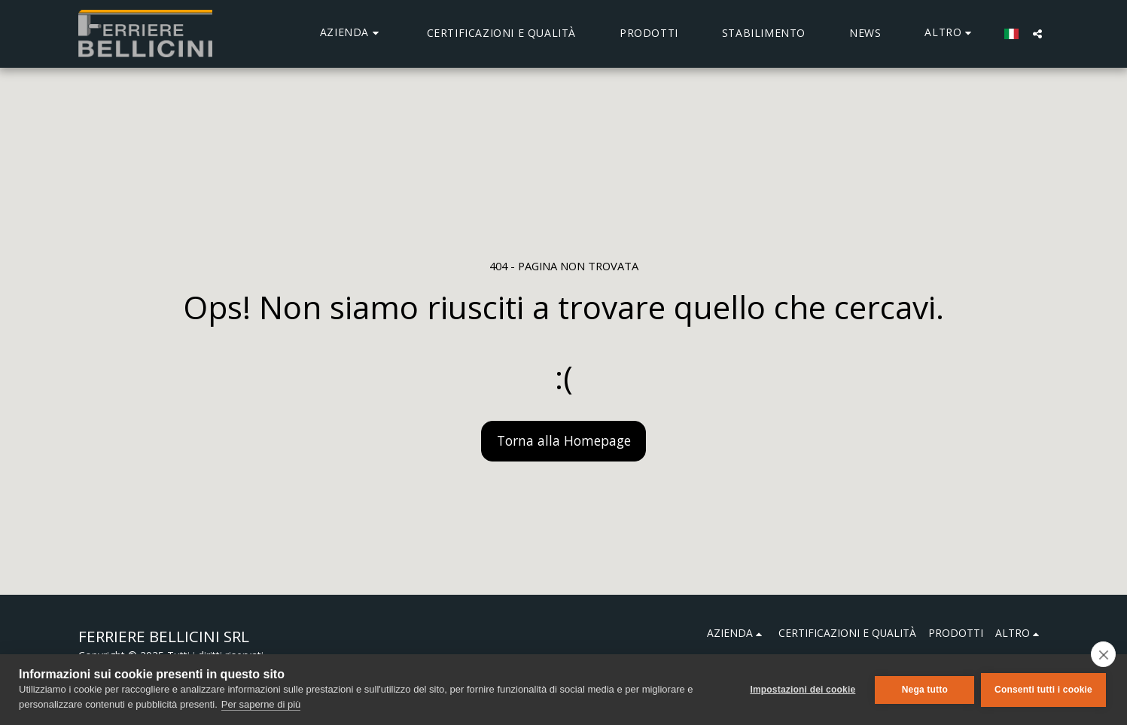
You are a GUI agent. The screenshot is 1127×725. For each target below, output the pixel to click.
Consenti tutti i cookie (1043, 689)
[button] (351, 33)
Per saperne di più (261, 704)
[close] (1103, 654)
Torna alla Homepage (564, 440)
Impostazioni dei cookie (801, 689)
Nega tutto (923, 689)
